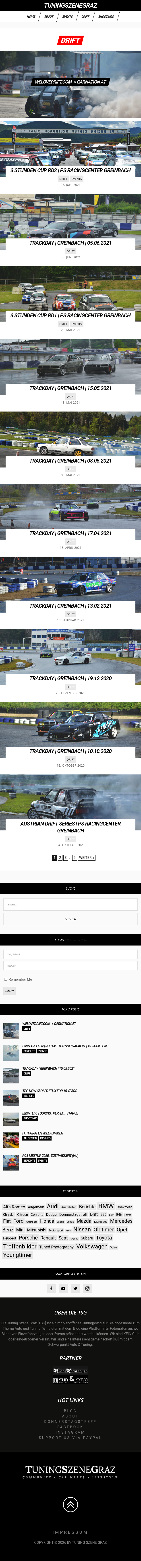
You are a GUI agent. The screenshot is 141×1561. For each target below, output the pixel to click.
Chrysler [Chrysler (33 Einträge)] (9, 1214)
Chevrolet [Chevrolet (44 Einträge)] (124, 1207)
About (49, 16)
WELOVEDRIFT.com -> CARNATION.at (70, 82)
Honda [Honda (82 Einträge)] (47, 1221)
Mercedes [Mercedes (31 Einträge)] (101, 1221)
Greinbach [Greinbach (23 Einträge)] (31, 1221)
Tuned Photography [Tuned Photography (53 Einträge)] (56, 1247)
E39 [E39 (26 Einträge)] (111, 1214)
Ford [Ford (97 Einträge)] (18, 1221)
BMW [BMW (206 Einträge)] (106, 1206)
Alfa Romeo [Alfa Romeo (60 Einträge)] (14, 1206)
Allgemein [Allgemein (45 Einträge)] (36, 1207)
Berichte (29, 1051)
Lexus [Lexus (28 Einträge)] (70, 1221)
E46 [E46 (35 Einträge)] (119, 1215)
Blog (70, 1411)
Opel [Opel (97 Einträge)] (122, 1230)
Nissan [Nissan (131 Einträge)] (82, 1229)
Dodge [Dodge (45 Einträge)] (51, 1214)
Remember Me (18, 979)
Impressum (71, 1532)
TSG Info (28, 1096)
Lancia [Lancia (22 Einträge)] (60, 1221)
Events (67, 16)
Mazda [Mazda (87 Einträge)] (84, 1221)
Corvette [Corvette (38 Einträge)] (37, 1215)
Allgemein (30, 1138)
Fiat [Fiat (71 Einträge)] (7, 1221)
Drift (85, 16)
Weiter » (86, 858)
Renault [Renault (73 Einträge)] (48, 1238)
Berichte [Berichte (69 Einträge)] (87, 1206)
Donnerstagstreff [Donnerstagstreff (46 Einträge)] (73, 1214)
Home (31, 16)
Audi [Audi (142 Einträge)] (53, 1206)
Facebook (70, 1427)
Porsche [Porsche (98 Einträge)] (28, 1238)
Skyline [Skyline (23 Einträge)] (74, 1238)
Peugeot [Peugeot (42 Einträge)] (9, 1238)
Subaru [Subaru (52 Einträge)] (87, 1238)
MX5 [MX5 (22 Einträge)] (68, 1230)
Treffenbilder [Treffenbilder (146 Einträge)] (20, 1246)
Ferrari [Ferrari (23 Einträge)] (128, 1215)
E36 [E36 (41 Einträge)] (103, 1214)
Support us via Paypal (70, 1438)
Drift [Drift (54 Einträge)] (94, 1214)
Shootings (106, 16)
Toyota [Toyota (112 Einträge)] (104, 1238)
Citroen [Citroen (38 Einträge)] (22, 1215)
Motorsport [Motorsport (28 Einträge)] (56, 1230)
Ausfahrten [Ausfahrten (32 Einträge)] (69, 1207)
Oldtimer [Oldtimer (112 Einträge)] (103, 1229)
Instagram (70, 1432)
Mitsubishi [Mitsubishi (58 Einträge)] (36, 1230)
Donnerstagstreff (70, 1421)
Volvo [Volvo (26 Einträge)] (113, 1247)
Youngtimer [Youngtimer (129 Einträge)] (17, 1255)
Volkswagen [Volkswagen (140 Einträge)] (92, 1246)
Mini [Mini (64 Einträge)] (20, 1230)
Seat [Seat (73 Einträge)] (63, 1238)
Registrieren (76, 940)
